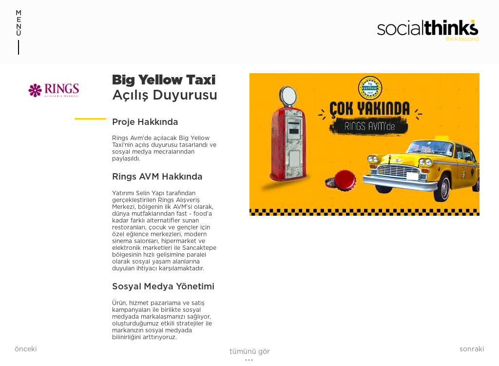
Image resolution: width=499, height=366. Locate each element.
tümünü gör (250, 351)
